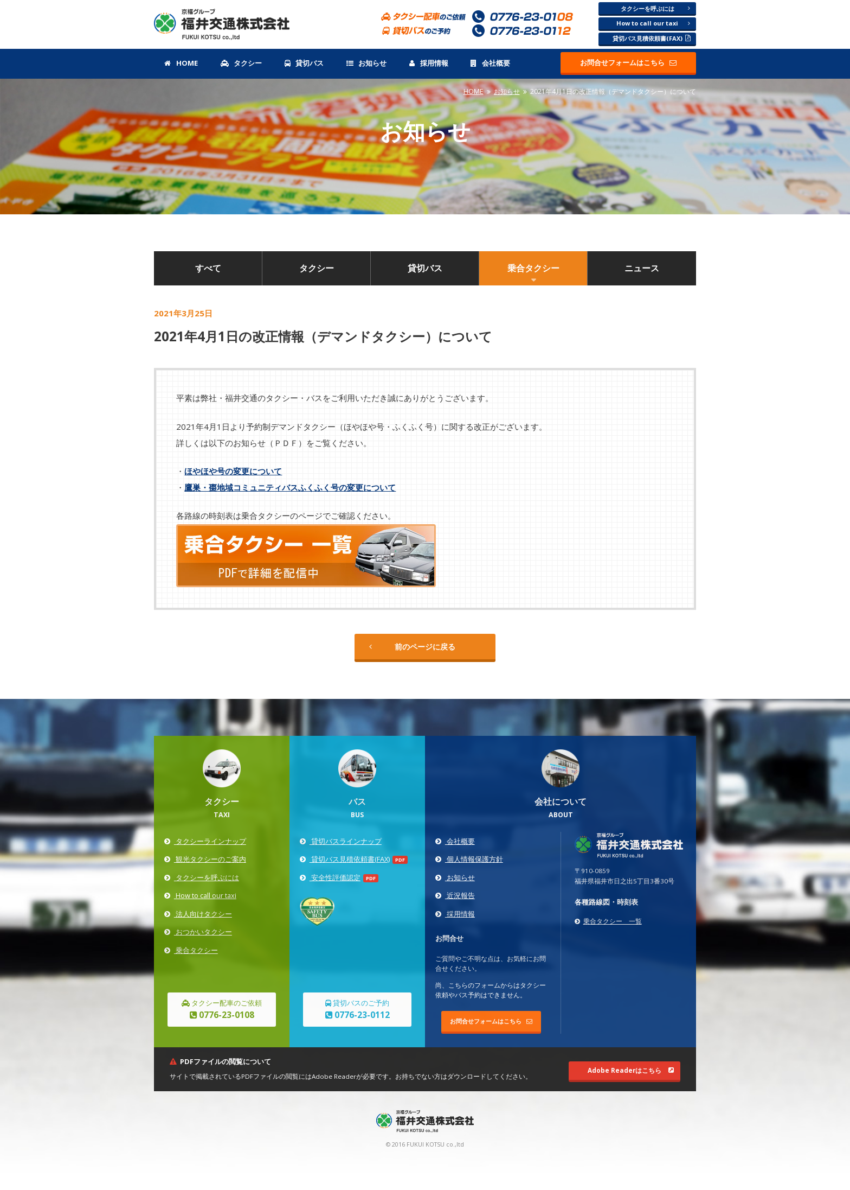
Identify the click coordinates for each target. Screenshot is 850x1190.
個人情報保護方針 (469, 859)
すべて (208, 268)
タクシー (241, 63)
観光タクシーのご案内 (205, 859)
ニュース (641, 268)
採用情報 (428, 63)
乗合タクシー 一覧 (608, 921)
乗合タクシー (533, 268)
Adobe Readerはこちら (631, 1070)
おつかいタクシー (197, 932)
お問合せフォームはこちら (628, 62)
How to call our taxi (653, 23)
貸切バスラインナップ (340, 841)
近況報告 (454, 895)
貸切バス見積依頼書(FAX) (652, 38)
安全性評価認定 (330, 877)
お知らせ (366, 63)
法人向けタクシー (197, 914)
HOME (180, 63)
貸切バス (304, 63)
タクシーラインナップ (205, 841)
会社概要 (490, 63)
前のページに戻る (412, 646)
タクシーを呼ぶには (656, 8)
